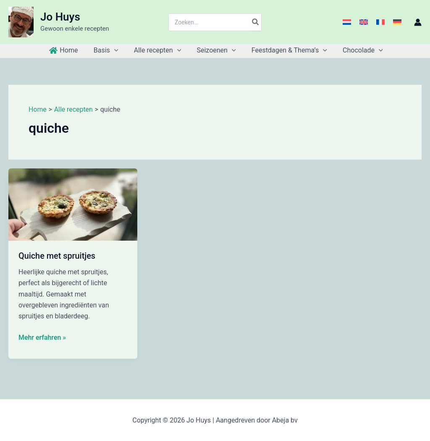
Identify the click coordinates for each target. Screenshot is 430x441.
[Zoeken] (255, 22)
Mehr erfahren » (42, 337)
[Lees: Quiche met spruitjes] (72, 204)
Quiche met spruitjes (57, 256)
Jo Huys (60, 16)
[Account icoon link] (418, 22)
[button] (117, 50)
